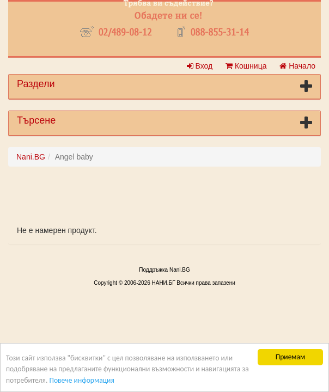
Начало (297, 66)
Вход (200, 66)
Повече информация (81, 380)
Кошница (246, 66)
